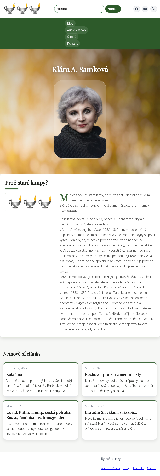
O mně (71, 37)
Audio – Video (76, 30)
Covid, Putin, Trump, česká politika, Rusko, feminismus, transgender (38, 415)
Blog (70, 23)
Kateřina (14, 374)
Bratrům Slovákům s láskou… (111, 412)
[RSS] (153, 9)
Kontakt (72, 43)
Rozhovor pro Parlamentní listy (113, 374)
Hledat (113, 9)
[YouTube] (145, 9)
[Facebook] (136, 9)
